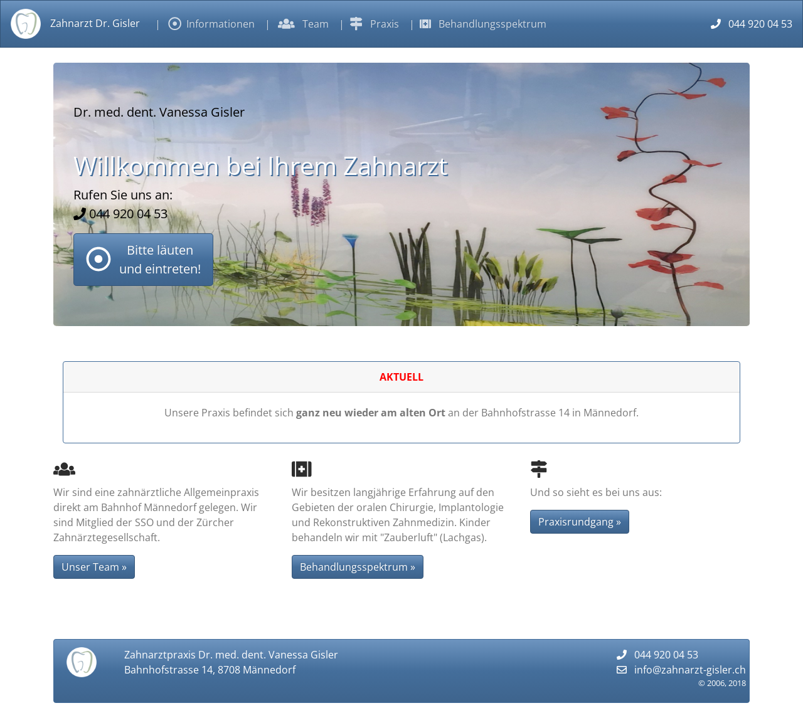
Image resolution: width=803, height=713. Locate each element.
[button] (143, 259)
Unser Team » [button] (94, 567)
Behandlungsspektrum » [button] (357, 567)
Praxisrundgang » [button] (579, 522)
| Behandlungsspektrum (477, 24)
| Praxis (369, 24)
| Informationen (205, 24)
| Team (297, 24)
